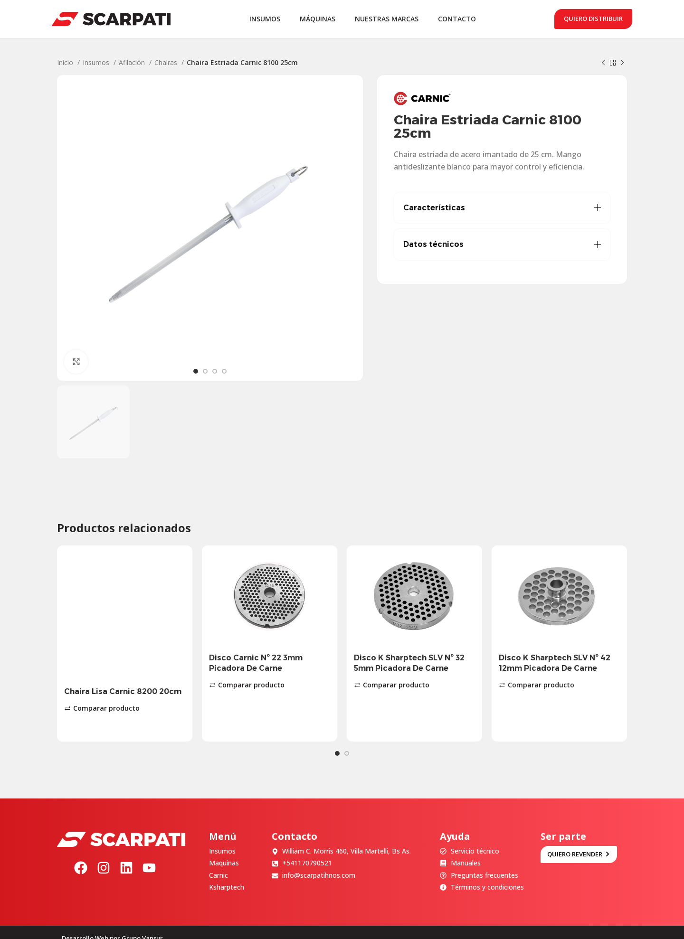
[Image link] (121, 826)
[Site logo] (111, 18)
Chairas (166, 62)
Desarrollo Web (85, 926)
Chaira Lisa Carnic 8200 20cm (122, 691)
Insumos (97, 62)
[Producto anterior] (603, 63)
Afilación (133, 62)
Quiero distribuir (593, 18)
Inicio (66, 62)
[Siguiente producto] (622, 63)
